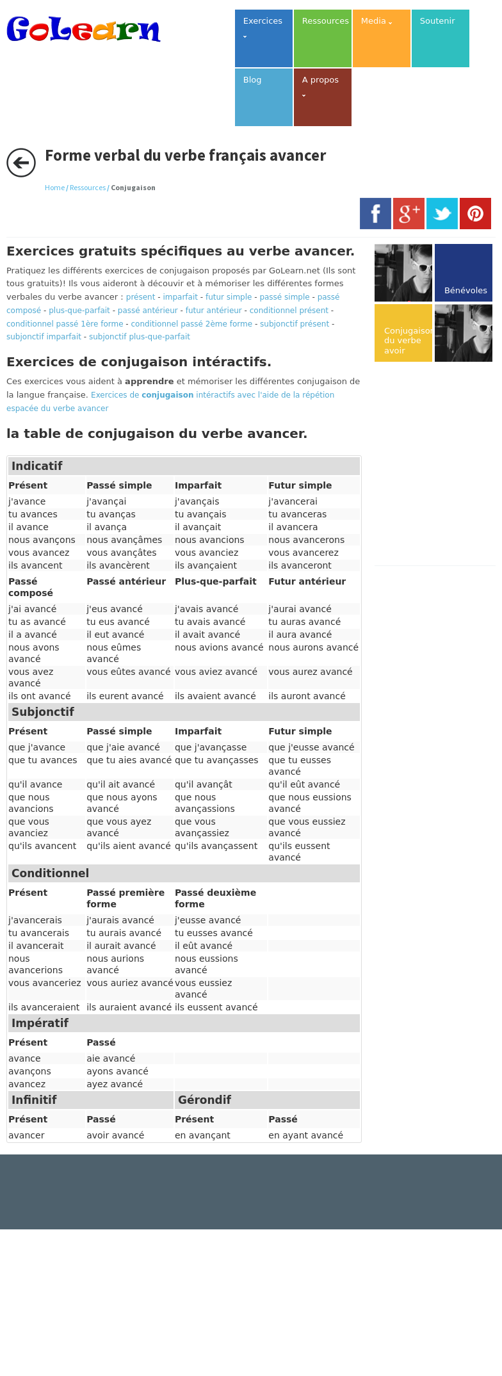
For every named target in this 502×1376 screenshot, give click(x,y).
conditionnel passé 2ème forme (192, 324)
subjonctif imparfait (43, 336)
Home (55, 187)
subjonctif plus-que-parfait (139, 336)
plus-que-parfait (79, 310)
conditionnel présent (289, 310)
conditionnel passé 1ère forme (65, 324)
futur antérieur (214, 310)
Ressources (88, 187)
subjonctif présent (294, 324)
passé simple (284, 297)
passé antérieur (148, 310)
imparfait (180, 297)
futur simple (229, 297)
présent (141, 297)
